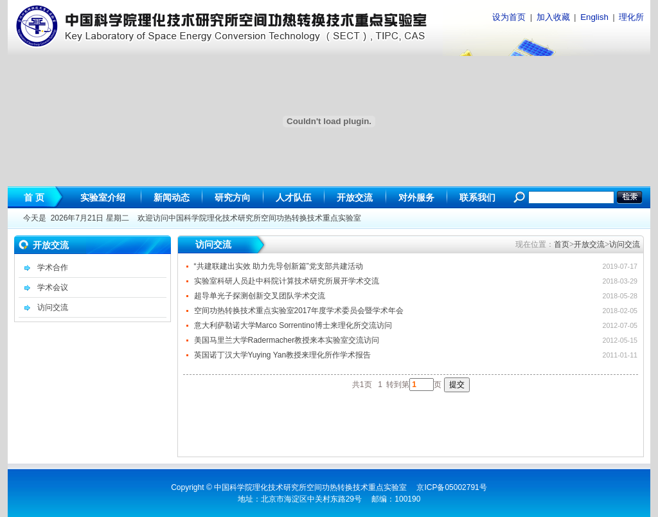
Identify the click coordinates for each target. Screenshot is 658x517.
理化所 (631, 17)
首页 (561, 244)
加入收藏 (553, 17)
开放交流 (589, 244)
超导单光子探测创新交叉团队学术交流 (259, 295)
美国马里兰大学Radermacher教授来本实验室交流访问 (287, 340)
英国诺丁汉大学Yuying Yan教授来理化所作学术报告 (282, 354)
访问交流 (52, 307)
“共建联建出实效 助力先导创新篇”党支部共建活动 (278, 266)
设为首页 (509, 17)
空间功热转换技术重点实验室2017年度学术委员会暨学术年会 (299, 310)
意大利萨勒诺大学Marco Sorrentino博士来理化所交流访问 (293, 325)
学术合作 (52, 267)
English (594, 17)
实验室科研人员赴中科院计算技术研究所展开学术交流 (286, 281)
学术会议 (52, 287)
